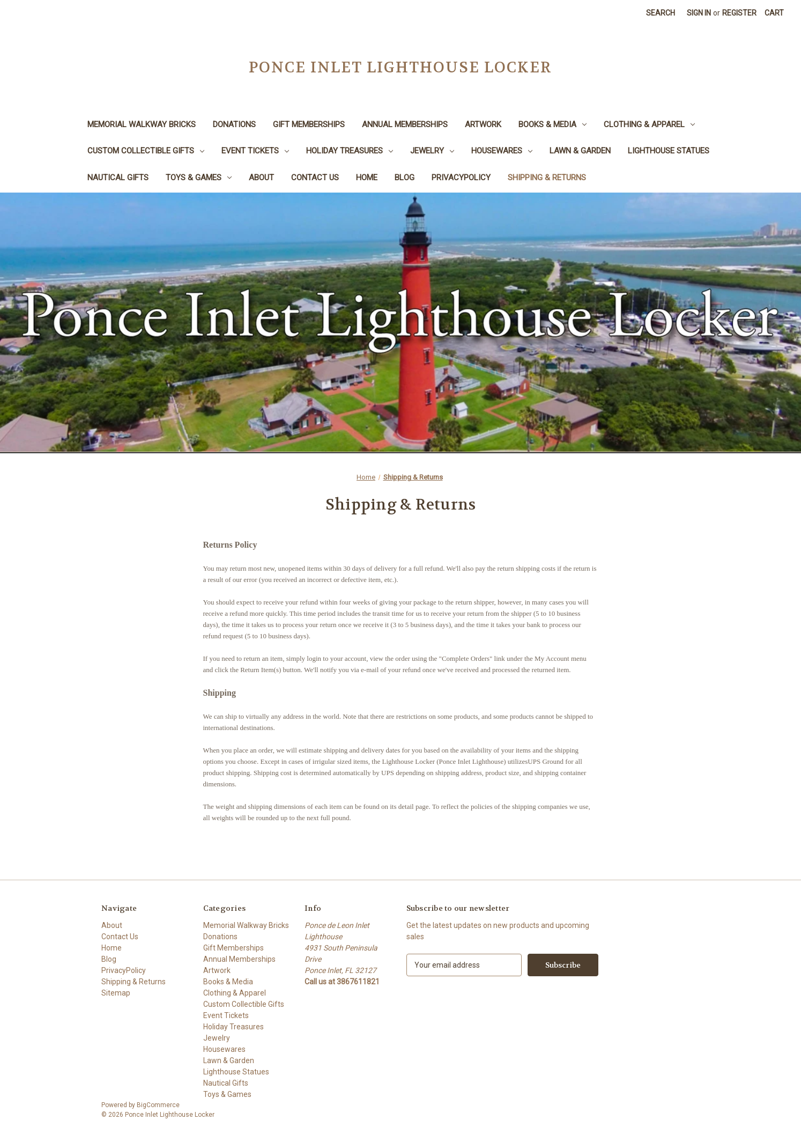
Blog (404, 177)
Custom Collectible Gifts (145, 151)
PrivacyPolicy (461, 177)
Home (366, 177)
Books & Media (552, 124)
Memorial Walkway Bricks (141, 124)
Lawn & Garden (580, 151)
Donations (234, 124)
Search (660, 13)
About (261, 177)
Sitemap (115, 993)
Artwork (483, 124)
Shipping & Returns (547, 177)
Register (739, 13)
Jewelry (432, 151)
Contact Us (315, 177)
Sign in (699, 13)
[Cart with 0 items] (774, 13)
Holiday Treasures (349, 151)
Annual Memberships (405, 124)
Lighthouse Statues (668, 151)
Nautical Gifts (118, 177)
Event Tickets (255, 151)
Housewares (501, 151)
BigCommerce (158, 1105)
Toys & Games (199, 177)
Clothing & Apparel (649, 124)
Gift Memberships (309, 124)
